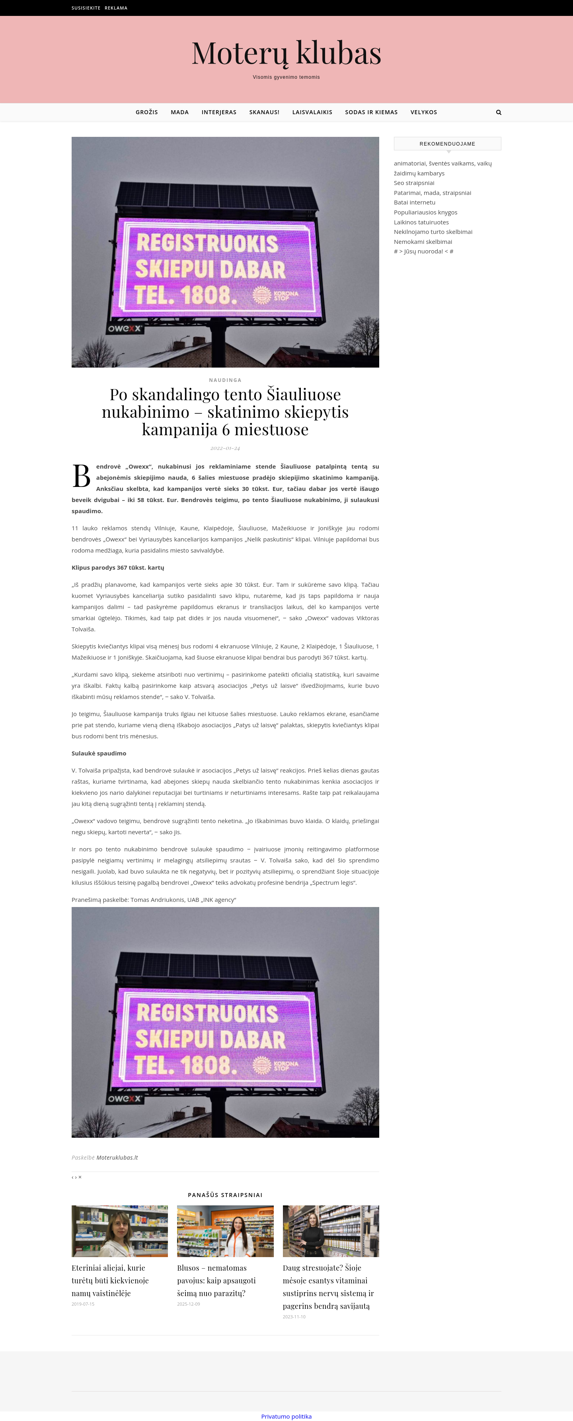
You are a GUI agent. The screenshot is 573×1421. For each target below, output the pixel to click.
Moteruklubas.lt (117, 1157)
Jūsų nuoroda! (423, 251)
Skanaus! (264, 112)
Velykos (424, 112)
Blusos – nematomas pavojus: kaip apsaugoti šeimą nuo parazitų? (216, 1280)
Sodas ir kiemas (371, 112)
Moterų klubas (286, 51)
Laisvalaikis (312, 112)
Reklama (116, 8)
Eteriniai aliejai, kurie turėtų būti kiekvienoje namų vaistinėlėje (110, 1280)
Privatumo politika (286, 1416)
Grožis (147, 112)
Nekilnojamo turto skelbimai (433, 232)
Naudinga (225, 380)
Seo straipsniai (414, 183)
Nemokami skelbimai (423, 241)
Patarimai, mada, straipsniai (432, 193)
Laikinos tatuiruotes (421, 222)
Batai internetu (414, 202)
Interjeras (219, 112)
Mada (180, 112)
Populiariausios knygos (426, 212)
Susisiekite (86, 8)
